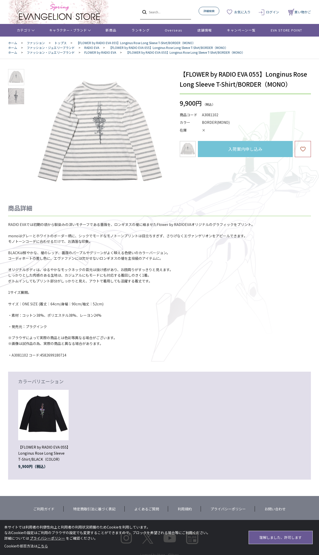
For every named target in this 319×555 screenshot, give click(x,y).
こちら (42, 545)
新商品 (110, 30)
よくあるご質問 (146, 508)
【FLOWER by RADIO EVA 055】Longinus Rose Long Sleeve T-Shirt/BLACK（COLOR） (43, 453)
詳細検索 (209, 11)
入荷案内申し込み (245, 149)
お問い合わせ (275, 508)
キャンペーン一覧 (241, 30)
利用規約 (185, 508)
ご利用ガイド (44, 508)
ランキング (140, 30)
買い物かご (299, 12)
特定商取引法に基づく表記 (94, 508)
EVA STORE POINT (286, 30)
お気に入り (242, 12)
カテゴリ (24, 30)
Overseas (173, 30)
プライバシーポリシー (228, 508)
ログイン (272, 12)
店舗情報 (204, 30)
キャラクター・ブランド (68, 30)
